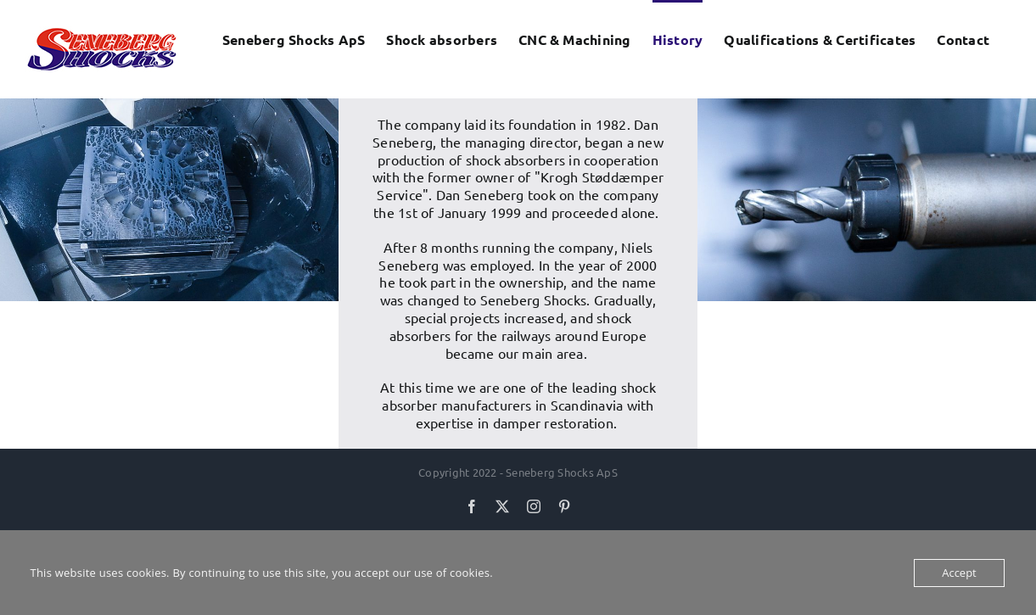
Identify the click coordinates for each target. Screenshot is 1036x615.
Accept (959, 572)
